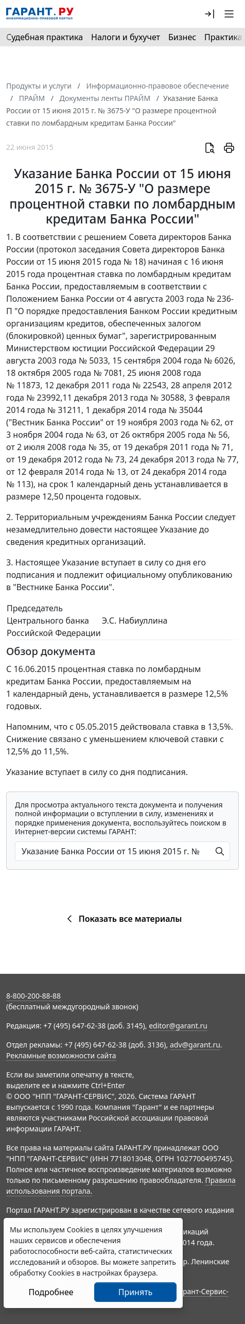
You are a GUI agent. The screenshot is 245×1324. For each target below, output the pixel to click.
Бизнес (182, 37)
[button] (209, 14)
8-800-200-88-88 (33, 996)
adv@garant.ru (195, 1045)
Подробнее (50, 1292)
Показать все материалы (122, 919)
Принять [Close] (135, 1292)
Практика (223, 37)
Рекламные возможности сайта (61, 1055)
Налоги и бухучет (125, 37)
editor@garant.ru (178, 1025)
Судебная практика (44, 37)
